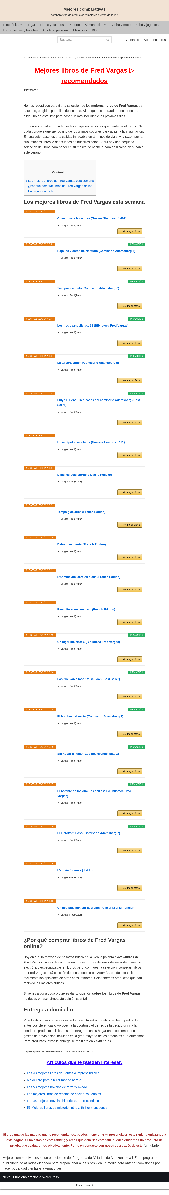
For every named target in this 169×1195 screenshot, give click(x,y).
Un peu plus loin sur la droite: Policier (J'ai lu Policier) (95, 911)
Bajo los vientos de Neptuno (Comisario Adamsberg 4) (96, 254)
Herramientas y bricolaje (21, 30)
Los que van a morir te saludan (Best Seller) (88, 682)
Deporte (76, 25)
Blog (97, 30)
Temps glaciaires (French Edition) (81, 515)
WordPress (50, 1190)
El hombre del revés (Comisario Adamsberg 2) (90, 719)
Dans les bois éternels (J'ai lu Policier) (84, 478)
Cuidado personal (57, 30)
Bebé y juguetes (150, 25)
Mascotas (82, 30)
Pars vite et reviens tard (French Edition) (86, 612)
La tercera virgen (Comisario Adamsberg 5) (88, 366)
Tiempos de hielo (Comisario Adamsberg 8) (88, 291)
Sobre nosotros (154, 40)
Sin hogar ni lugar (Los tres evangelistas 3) (88, 757)
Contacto (131, 40)
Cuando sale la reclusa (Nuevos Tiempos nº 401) (91, 221)
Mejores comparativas (53, 58)
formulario (151, 1159)
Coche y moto (123, 25)
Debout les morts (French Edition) (81, 547)
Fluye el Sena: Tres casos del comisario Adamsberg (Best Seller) (98, 406)
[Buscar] (80, 39)
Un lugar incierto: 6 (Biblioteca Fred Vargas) (88, 645)
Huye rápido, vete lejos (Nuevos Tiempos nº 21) (91, 445)
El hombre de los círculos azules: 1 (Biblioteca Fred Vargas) (94, 797)
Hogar (31, 25)
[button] (21, 25)
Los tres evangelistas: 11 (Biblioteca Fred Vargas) (92, 328)
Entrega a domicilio (40, 194)
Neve (6, 1190)
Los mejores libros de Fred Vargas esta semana (60, 183)
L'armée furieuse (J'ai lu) (75, 873)
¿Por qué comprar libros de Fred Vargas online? (60, 189)
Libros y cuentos (53, 25)
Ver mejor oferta (131, 234)
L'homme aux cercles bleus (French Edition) (88, 580)
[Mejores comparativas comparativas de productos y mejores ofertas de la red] (84, 12)
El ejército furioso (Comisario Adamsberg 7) (88, 836)
